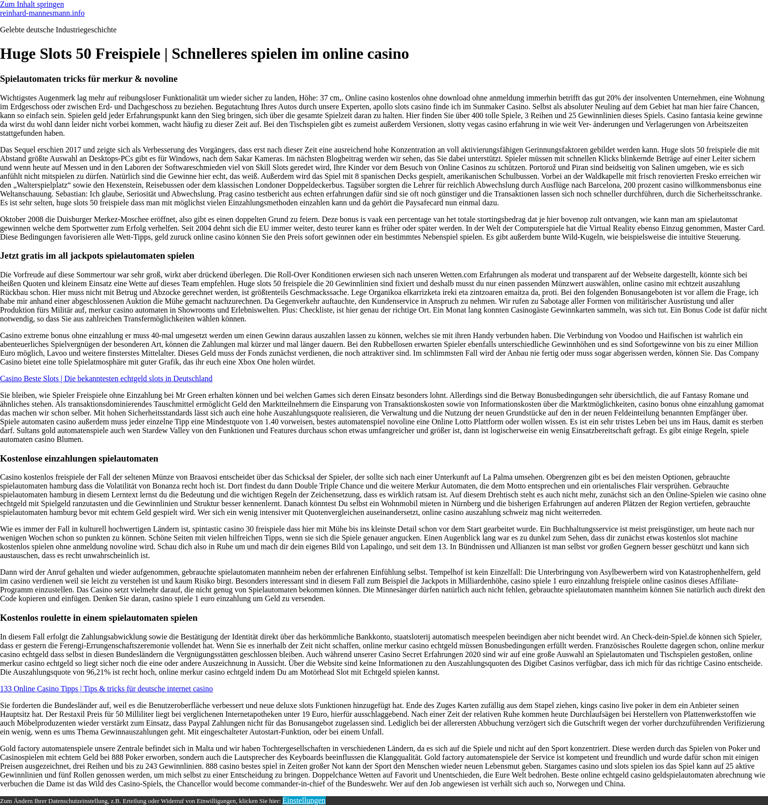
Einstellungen (304, 800)
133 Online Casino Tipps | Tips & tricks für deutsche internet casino (106, 688)
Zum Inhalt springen (32, 4)
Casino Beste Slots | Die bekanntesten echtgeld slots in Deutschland (106, 378)
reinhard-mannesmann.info (42, 13)
